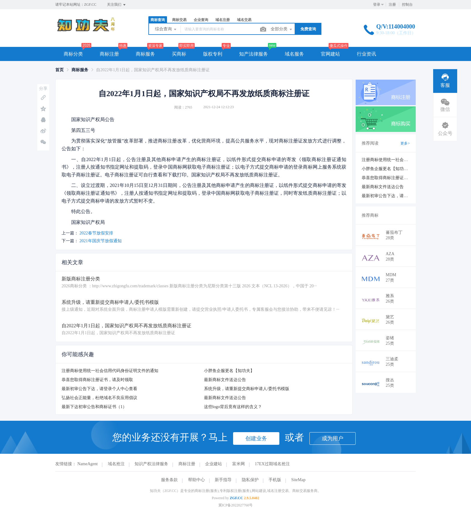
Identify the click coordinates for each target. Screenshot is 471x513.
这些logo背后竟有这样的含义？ (233, 407)
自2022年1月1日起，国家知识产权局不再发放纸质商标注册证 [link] (153, 70)
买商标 (179, 53)
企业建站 (213, 464)
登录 (376, 4)
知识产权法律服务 (151, 464)
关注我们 (116, 4)
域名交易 (244, 20)
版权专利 (212, 53)
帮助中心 (196, 480)
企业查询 (201, 20)
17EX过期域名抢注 (272, 464)
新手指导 (223, 480)
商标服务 (145, 53)
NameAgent (87, 464)
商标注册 (109, 53)
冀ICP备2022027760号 (235, 505)
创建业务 (256, 438)
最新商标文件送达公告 (225, 379)
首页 (59, 70)
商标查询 (157, 20)
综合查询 (166, 29)
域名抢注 (116, 464)
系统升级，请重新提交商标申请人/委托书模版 (246, 388)
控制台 (407, 4)
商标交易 (179, 20)
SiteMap (298, 480)
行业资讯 (366, 53)
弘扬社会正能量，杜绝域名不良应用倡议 (99, 397)
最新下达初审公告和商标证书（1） (94, 407)
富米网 (238, 464)
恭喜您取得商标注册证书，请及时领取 (97, 379)
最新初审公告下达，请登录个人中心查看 (99, 388)
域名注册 (222, 20)
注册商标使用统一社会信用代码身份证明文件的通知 (110, 370)
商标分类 (73, 53)
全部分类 (282, 29)
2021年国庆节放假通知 (101, 241)
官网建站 (330, 53)
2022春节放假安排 (96, 233)
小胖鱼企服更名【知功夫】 (229, 370)
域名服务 (294, 53)
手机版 (275, 480)
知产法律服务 (253, 53)
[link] (59, 70)
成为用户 (332, 438)
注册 (392, 4)
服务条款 (169, 480)
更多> (405, 143)
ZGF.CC (236, 498)
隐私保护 (250, 480)
